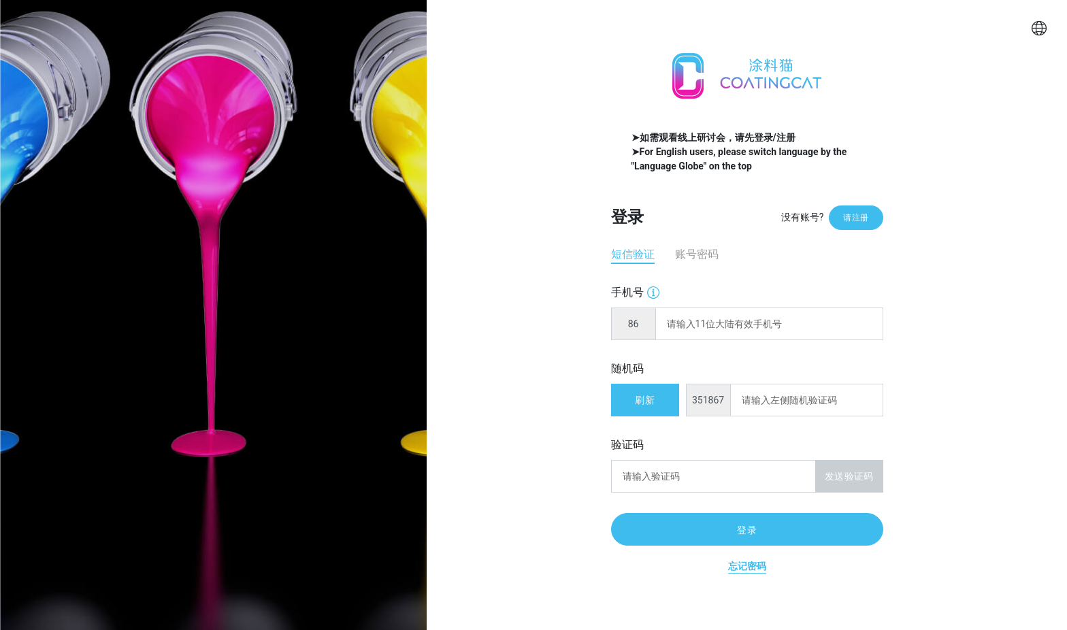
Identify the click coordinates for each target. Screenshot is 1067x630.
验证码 (627, 444)
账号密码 (697, 254)
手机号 (635, 291)
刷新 (644, 400)
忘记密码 (747, 566)
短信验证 (633, 254)
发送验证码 (849, 476)
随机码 (627, 368)
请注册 (855, 217)
